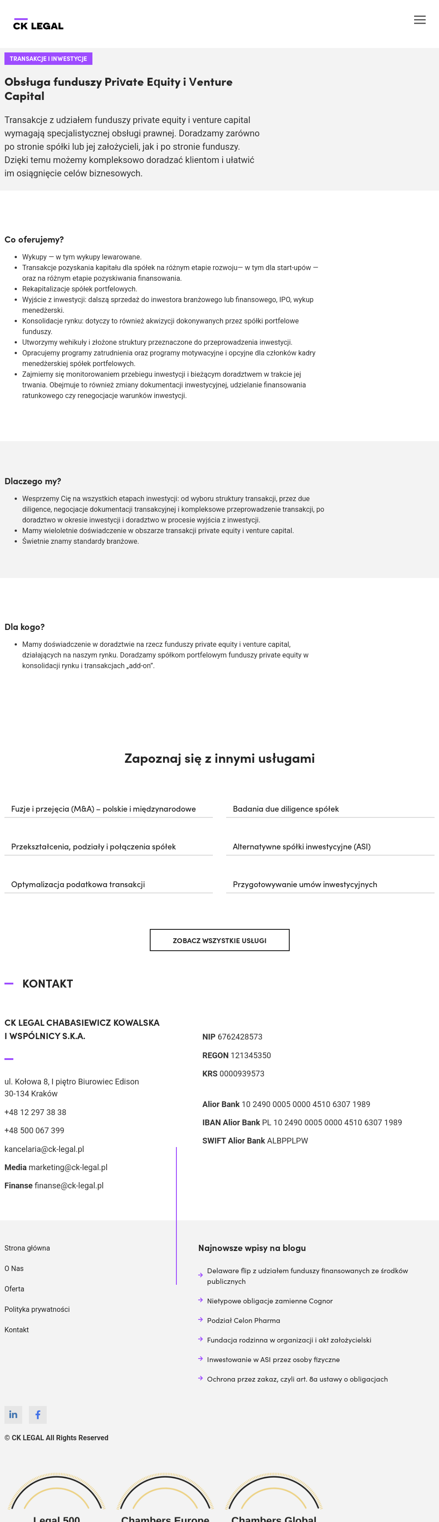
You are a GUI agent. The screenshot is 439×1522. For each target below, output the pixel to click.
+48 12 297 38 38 (35, 1112)
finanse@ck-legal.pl (69, 1185)
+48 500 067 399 (34, 1130)
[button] (108, 807)
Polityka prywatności (37, 1309)
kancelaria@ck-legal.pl (44, 1149)
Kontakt (16, 1330)
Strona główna (27, 1248)
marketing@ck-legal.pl (68, 1167)
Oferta (14, 1289)
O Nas (14, 1268)
